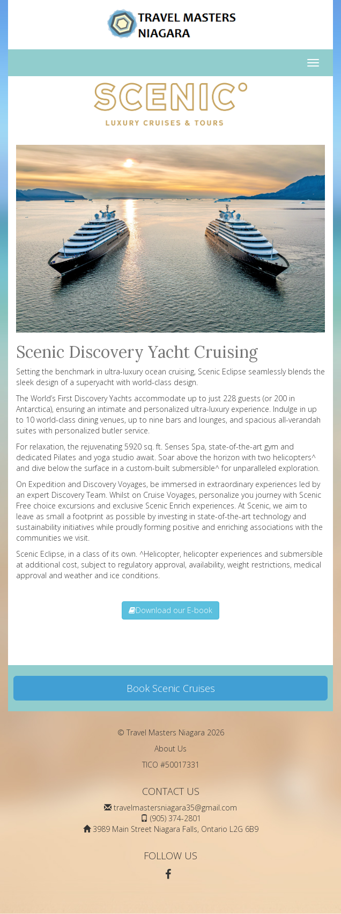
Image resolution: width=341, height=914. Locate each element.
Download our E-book (170, 610)
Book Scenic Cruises (171, 688)
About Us (170, 748)
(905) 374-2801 (175, 818)
